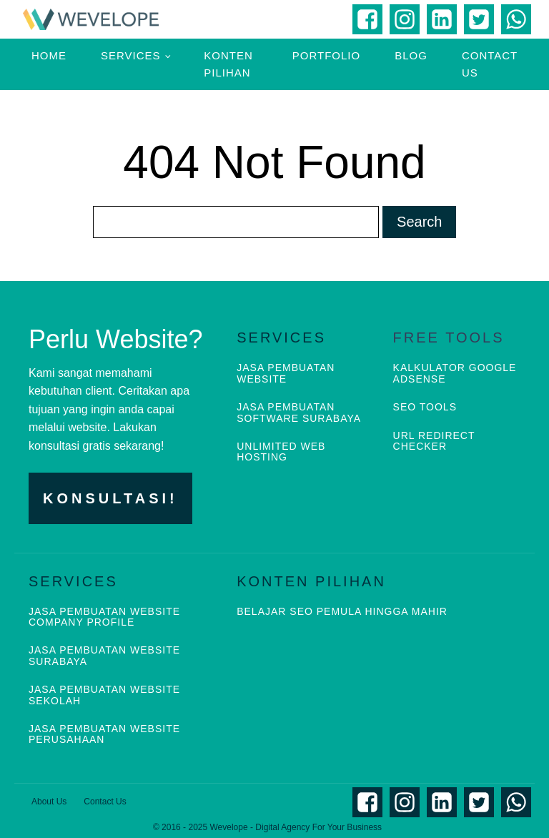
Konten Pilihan (228, 64)
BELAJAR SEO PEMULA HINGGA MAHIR (342, 611)
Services (131, 55)
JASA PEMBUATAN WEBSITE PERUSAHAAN (104, 734)
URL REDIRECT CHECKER (434, 441)
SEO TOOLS (425, 407)
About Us (48, 802)
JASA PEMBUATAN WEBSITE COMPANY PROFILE (104, 617)
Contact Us (490, 64)
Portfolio (326, 55)
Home (48, 55)
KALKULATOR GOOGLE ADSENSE (455, 373)
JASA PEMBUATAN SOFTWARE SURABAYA (299, 412)
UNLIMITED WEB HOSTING (281, 452)
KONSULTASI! (110, 498)
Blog (411, 55)
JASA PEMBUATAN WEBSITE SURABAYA (104, 655)
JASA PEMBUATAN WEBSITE (286, 373)
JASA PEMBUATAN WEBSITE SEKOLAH (104, 695)
